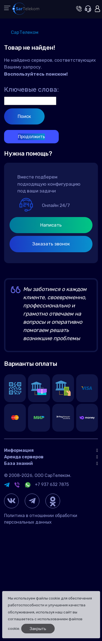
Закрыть (38, 628)
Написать (51, 225)
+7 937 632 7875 (52, 484)
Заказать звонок (51, 244)
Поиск (24, 116)
